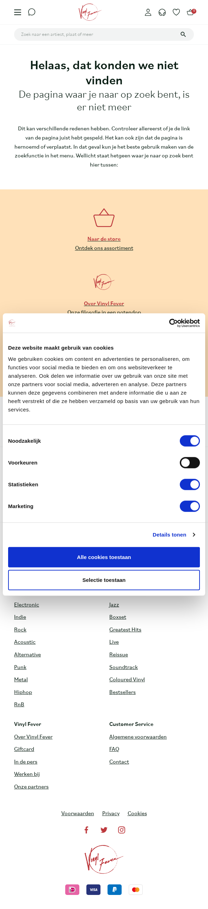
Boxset (117, 617)
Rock (20, 630)
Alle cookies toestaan (104, 557)
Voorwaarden (77, 814)
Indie (20, 617)
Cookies (137, 814)
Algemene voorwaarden (138, 737)
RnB (19, 705)
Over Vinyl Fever (33, 737)
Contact (119, 762)
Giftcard (24, 749)
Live (114, 642)
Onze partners (31, 787)
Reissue (118, 655)
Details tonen (169, 535)
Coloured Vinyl (127, 680)
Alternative (27, 655)
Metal (21, 680)
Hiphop (23, 692)
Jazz (114, 605)
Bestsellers (122, 692)
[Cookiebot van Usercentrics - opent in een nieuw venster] (169, 322)
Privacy (111, 814)
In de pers (25, 762)
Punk (20, 667)
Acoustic (25, 642)
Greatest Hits (125, 630)
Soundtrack (123, 667)
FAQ (114, 749)
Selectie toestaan (104, 580)
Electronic (26, 605)
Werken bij (27, 774)
